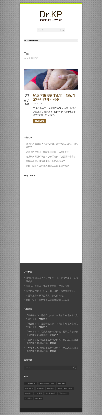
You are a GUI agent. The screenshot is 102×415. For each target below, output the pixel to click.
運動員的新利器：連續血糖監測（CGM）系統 (47, 151)
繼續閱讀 (39, 121)
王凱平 (31, 315)
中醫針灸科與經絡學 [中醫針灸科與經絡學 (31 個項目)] (65, 388)
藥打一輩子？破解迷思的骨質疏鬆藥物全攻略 (47, 165)
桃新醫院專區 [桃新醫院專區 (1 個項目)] (50, 393)
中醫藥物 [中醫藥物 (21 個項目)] (50, 388)
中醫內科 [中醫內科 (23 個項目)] (61, 383)
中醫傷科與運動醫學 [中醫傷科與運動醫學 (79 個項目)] (47, 383)
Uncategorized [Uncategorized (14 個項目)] (30, 383)
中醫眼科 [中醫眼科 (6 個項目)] (40, 388)
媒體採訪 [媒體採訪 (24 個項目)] (28, 393)
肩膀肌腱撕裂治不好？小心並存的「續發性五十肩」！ (52, 156)
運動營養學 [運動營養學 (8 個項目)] (63, 393)
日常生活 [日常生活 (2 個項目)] (38, 393)
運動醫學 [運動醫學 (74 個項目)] (28, 398)
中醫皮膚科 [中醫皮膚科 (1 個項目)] (29, 388)
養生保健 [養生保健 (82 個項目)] (38, 398)
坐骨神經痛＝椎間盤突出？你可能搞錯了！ (46, 161)
